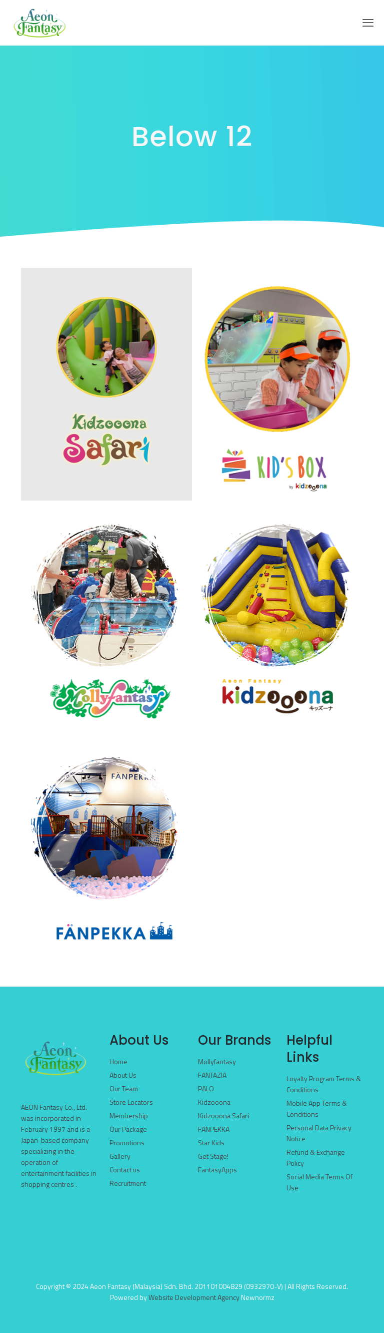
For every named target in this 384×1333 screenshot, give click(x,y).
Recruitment (128, 1183)
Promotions (127, 1142)
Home (119, 1061)
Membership (129, 1115)
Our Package (128, 1129)
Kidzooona (214, 1102)
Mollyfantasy (217, 1061)
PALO (206, 1088)
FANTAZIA (212, 1075)
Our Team (124, 1088)
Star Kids (211, 1142)
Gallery (120, 1156)
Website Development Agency (194, 1297)
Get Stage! (213, 1156)
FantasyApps (217, 1169)
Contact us (125, 1169)
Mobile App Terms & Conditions (316, 1108)
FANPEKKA (214, 1129)
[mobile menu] (368, 22)
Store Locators (131, 1102)
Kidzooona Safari (223, 1115)
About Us (123, 1075)
